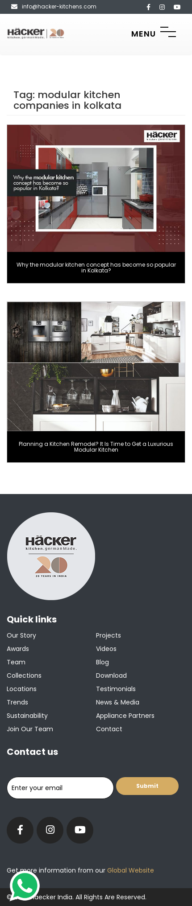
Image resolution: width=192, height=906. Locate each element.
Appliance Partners (125, 715)
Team (16, 662)
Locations (22, 688)
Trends (17, 702)
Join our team (30, 729)
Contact (109, 729)
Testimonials (116, 688)
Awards (18, 648)
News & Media (117, 702)
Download (111, 675)
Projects (108, 635)
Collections (24, 675)
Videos (106, 648)
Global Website (129, 870)
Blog (102, 662)
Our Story (21, 635)
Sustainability (27, 715)
